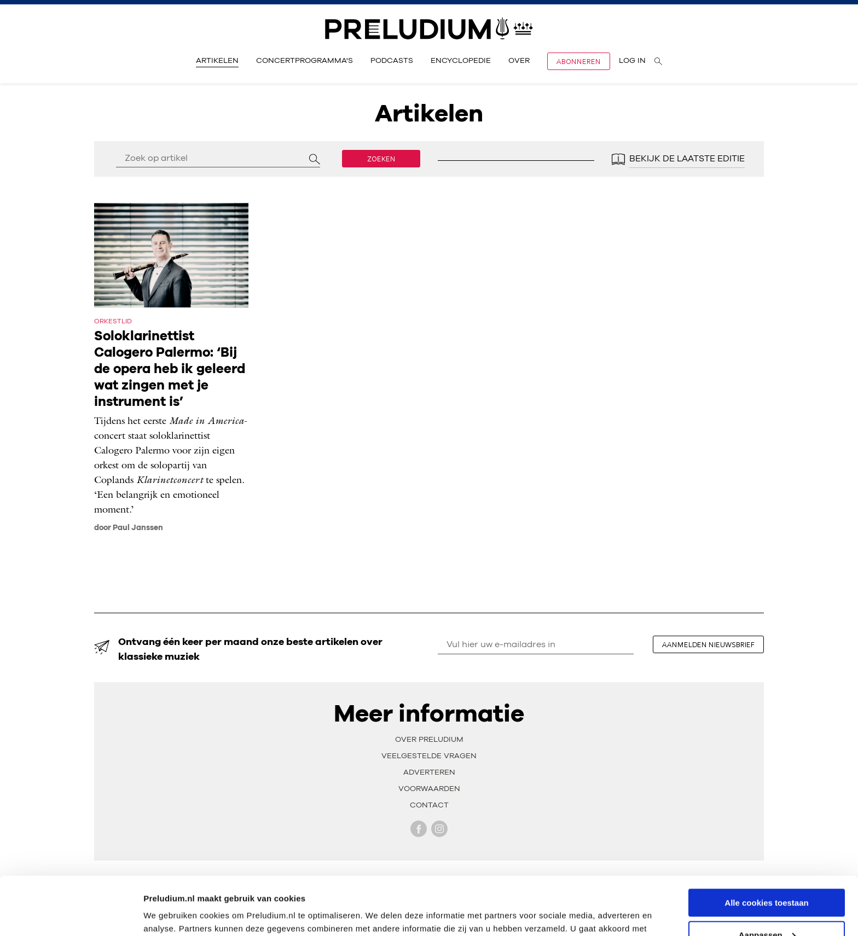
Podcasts (391, 61)
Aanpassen (767, 876)
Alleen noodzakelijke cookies (767, 909)
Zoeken (381, 159)
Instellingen (166, 913)
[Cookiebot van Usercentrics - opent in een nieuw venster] (71, 914)
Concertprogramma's (304, 61)
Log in (632, 61)
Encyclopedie (461, 61)
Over (519, 61)
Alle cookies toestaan (766, 844)
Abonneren (578, 61)
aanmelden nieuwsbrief (708, 644)
